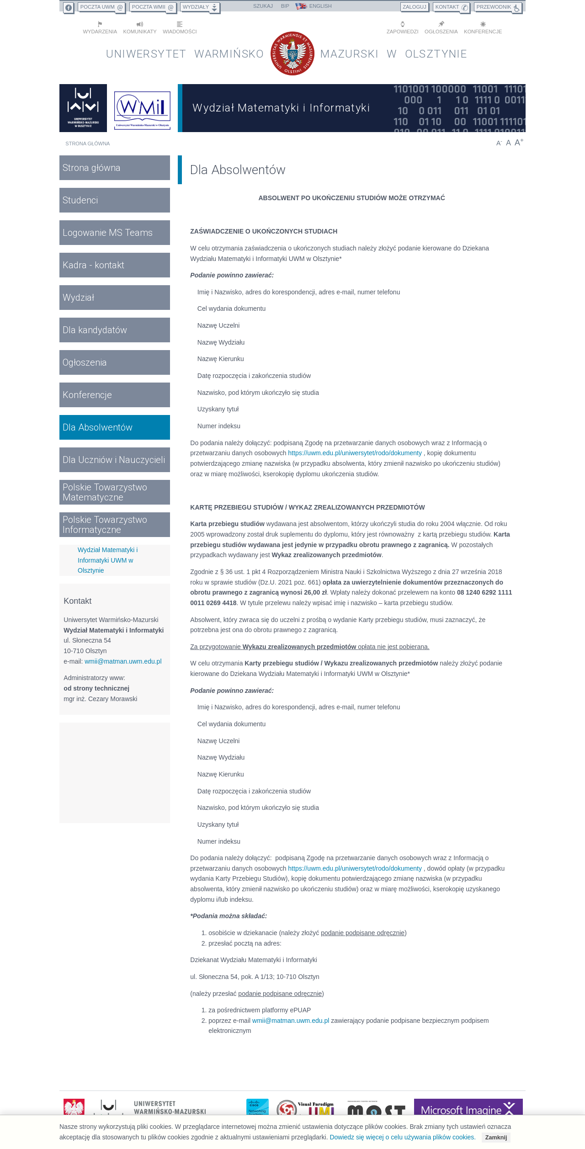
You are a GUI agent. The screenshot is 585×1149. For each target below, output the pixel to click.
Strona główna (87, 143)
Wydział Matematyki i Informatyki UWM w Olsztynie (108, 560)
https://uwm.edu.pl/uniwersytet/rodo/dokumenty (355, 453)
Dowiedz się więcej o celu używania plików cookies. (403, 1137)
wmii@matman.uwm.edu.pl (123, 661)
